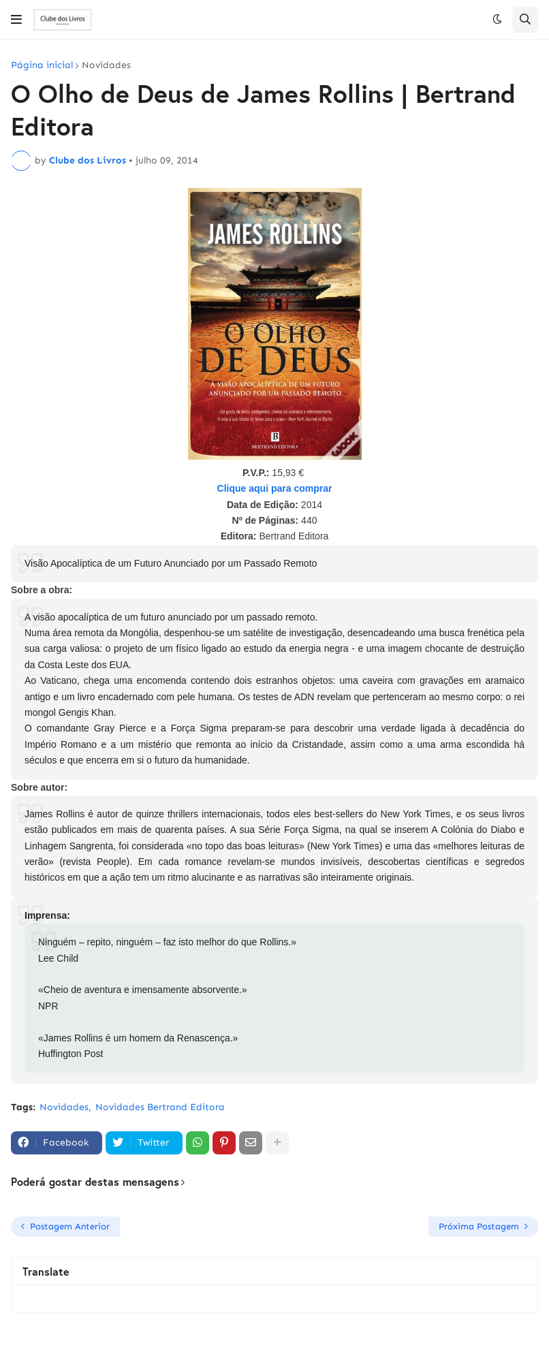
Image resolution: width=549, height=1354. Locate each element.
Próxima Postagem (479, 1226)
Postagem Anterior (70, 1226)
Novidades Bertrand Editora (160, 1107)
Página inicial (42, 65)
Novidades (106, 65)
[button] (16, 19)
